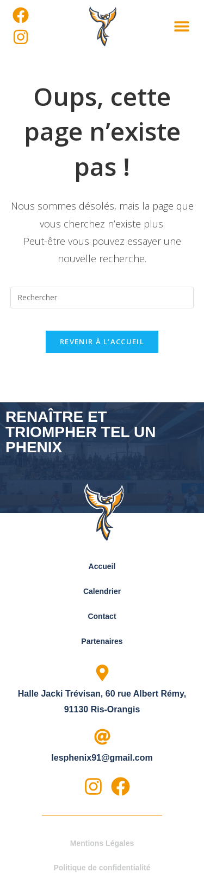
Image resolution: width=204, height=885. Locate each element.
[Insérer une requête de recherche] (102, 297)
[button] (181, 26)
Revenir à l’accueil (102, 341)
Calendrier (102, 591)
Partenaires (101, 641)
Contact (102, 616)
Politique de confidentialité (101, 867)
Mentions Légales (102, 843)
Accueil (102, 566)
